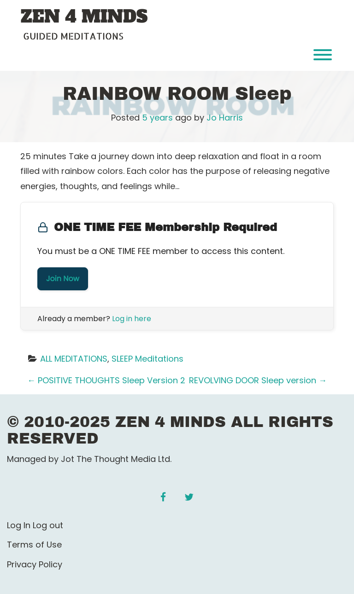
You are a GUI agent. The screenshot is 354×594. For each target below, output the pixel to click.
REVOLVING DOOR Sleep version (258, 380)
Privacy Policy (34, 564)
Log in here (131, 318)
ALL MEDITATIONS (73, 358)
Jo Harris (224, 117)
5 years (157, 117)
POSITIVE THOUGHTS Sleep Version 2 (106, 380)
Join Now (62, 278)
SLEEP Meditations (147, 358)
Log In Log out (35, 525)
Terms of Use (34, 544)
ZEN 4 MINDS (84, 17)
